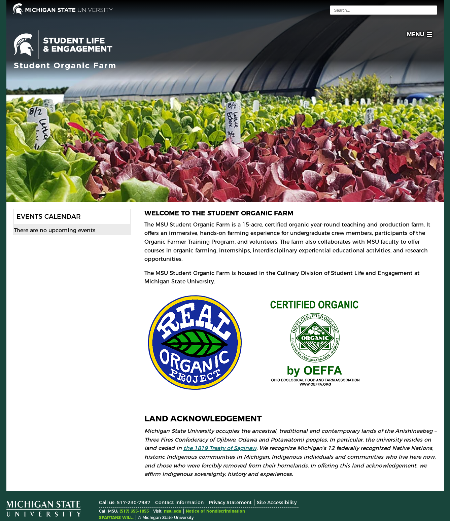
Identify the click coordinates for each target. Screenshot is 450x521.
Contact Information (179, 502)
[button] (418, 35)
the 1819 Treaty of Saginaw (219, 448)
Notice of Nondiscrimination (215, 511)
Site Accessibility (277, 502)
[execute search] (431, 10)
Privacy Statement (230, 502)
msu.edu (172, 511)
